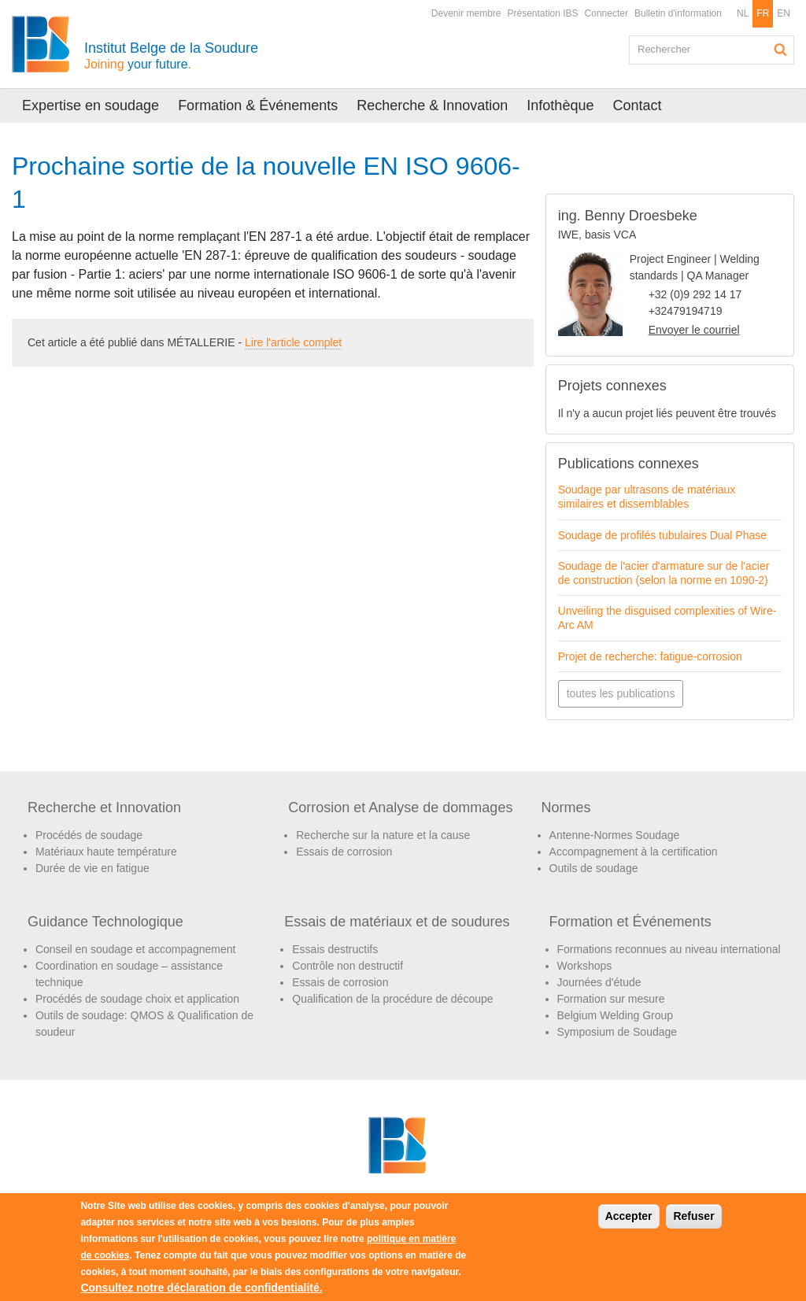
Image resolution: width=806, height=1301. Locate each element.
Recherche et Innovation (104, 807)
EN (783, 13)
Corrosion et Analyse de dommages (400, 807)
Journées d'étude (599, 982)
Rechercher (780, 49)
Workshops (584, 965)
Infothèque (560, 105)
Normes (566, 807)
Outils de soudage (593, 868)
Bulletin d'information (678, 13)
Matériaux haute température (106, 851)
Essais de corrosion (344, 851)
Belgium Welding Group (615, 1015)
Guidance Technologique (105, 922)
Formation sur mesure (611, 998)
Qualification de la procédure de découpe (392, 998)
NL (743, 13)
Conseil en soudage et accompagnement (135, 949)
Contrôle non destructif (347, 965)
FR (762, 13)
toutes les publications (621, 693)
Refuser (693, 1216)
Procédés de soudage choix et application (137, 998)
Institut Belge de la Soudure (171, 55)
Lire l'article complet (293, 342)
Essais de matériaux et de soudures (396, 922)
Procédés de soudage (88, 835)
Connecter (606, 13)
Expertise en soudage (90, 105)
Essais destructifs (335, 949)
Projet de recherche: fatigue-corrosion (650, 656)
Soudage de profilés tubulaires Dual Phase (662, 535)
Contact (636, 105)
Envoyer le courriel (694, 329)
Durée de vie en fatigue (92, 868)
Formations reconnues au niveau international (669, 949)
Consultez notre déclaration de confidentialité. (201, 1287)
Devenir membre (466, 13)
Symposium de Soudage (617, 1032)
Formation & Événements (258, 105)
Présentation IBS (543, 13)
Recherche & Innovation (432, 105)
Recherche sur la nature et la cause (383, 835)
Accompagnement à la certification (633, 851)
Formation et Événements (630, 922)
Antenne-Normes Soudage (614, 835)
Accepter (629, 1216)
